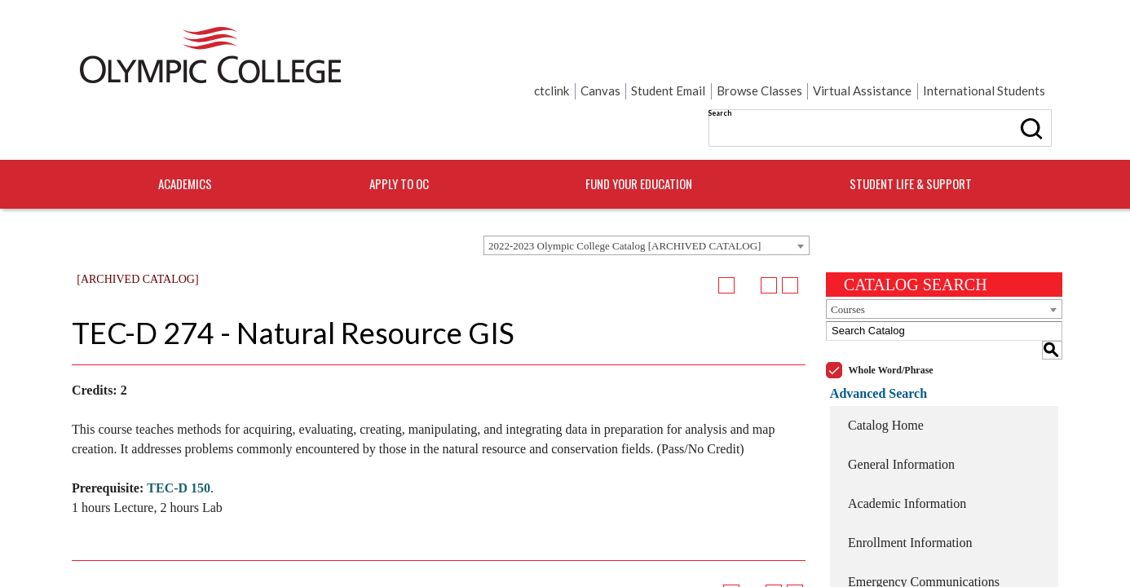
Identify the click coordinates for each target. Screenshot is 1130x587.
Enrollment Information (910, 471)
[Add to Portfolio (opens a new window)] (726, 233)
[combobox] (646, 193)
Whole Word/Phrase (891, 299)
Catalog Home (886, 353)
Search (572, 56)
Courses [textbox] (848, 257)
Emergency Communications (924, 510)
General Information (901, 392)
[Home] (210, 59)
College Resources (897, 549)
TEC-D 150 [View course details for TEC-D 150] (178, 436)
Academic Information (907, 432)
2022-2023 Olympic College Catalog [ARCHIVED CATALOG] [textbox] (624, 194)
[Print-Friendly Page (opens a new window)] (769, 233)
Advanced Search (874, 322)
